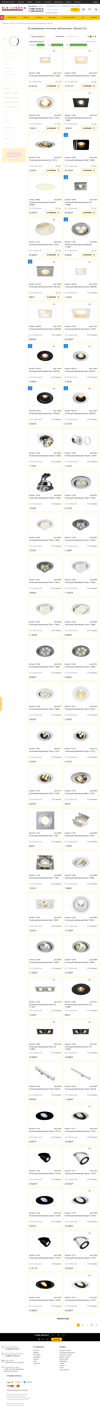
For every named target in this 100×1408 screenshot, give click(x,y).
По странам (36, 1355)
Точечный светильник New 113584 (79, 962)
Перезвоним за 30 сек (53, 6)
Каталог (2, 17)
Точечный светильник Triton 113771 (80, 751)
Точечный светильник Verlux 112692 (80, 75)
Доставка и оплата (8, 2)
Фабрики (36, 1352)
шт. (41, 1339)
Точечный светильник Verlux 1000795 (81, 287)
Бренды (68, 2)
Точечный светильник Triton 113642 (80, 624)
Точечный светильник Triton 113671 (80, 709)
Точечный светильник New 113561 (79, 920)
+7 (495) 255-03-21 (35, 11)
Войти (96, 2)
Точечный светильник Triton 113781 (44, 793)
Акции (35, 1361)
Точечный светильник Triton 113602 (44, 540)
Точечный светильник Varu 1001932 (44, 413)
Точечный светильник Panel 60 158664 (42, 203)
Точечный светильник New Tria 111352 (42, 1005)
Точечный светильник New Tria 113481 (78, 119)
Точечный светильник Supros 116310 (45, 1300)
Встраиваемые (40, 23)
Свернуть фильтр (37, 36)
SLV (8, 131)
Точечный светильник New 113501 (43, 920)
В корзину (53, 86)
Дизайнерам (58, 2)
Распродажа (37, 1357)
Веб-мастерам (64, 1359)
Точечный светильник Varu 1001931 (80, 371)
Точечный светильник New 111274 (79, 793)
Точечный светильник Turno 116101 (44, 118)
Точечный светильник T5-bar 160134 (80, 1089)
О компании (38, 1347)
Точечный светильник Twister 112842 (45, 455)
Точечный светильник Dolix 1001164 (44, 287)
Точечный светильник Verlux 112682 (44, 75)
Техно (9, 78)
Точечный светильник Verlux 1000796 (45, 329)
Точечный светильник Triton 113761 (44, 751)
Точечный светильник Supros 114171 (80, 1258)
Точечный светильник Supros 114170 (45, 1258)
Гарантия (21, 2)
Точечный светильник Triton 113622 (44, 624)
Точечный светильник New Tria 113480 (78, 1005)
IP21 (8, 114)
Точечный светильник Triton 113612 (44, 582)
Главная (5, 23)
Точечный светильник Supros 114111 (80, 1131)
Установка (47, 2)
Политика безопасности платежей (17, 1390)
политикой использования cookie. (18, 1399)
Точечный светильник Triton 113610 (80, 540)
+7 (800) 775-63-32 (35, 9)
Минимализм (11, 68)
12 (91, 1325)
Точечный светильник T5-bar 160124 (44, 1089)
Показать (14, 155)
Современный (11, 74)
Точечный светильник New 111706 (43, 878)
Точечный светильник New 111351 (43, 835)
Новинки (36, 1359)
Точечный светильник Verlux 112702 (80, 329)
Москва (40, 6)
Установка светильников (67, 1352)
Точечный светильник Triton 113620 (80, 582)
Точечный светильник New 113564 (43, 962)
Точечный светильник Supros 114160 (45, 1215)
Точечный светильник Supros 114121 (80, 1173)
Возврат (30, 2)
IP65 (8, 121)
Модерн (9, 71)
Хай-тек (9, 81)
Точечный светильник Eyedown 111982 (78, 245)
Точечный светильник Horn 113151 (44, 244)
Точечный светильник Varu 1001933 (80, 413)
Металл (40, 45)
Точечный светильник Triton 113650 (44, 667)
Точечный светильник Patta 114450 (80, 160)
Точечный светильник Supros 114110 (45, 1131)
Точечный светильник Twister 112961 (80, 455)
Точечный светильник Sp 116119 (43, 160)
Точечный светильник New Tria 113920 (78, 1048)
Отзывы (38, 2)
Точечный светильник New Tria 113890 (42, 1048)
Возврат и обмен (65, 1357)
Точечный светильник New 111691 (79, 835)
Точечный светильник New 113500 (79, 878)
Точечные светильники (25, 23)
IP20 (8, 111)
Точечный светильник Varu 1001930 (44, 371)
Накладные (10, 57)
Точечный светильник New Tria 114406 (78, 203)
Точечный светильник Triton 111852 (80, 498)
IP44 (8, 117)
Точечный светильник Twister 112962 (45, 498)
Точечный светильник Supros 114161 (80, 1215)
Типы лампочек (64, 1370)
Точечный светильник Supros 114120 (45, 1173)
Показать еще (63, 1319)
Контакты (77, 2)
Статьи (62, 1367)
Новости (62, 1365)
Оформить (56, 1339)
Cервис (63, 1347)
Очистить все (91, 42)
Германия (10, 142)
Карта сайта (36, 1363)
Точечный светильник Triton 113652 (80, 667)
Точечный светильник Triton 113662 (44, 709)
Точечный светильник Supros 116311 (80, 1300)
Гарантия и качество (66, 1355)
